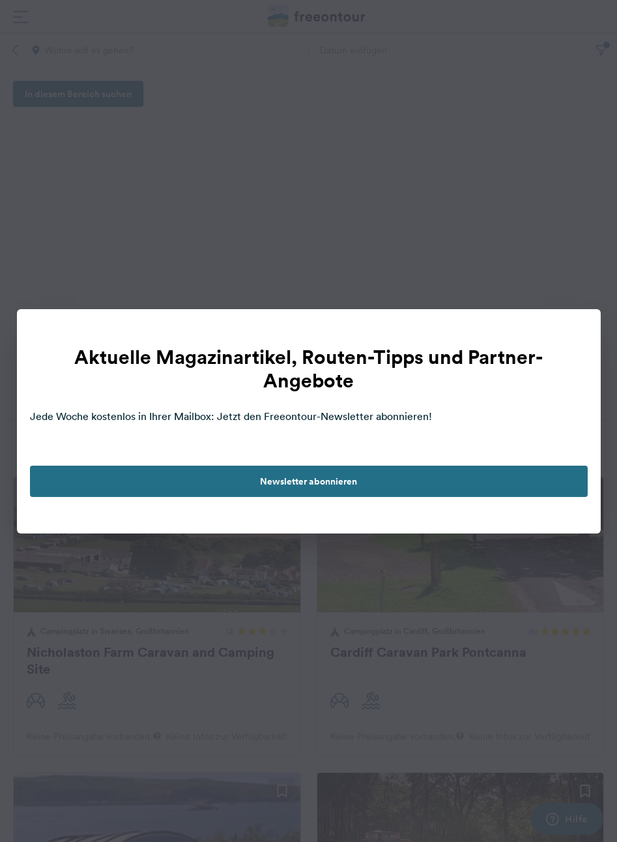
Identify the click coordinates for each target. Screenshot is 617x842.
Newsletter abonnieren (308, 481)
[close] (577, 332)
